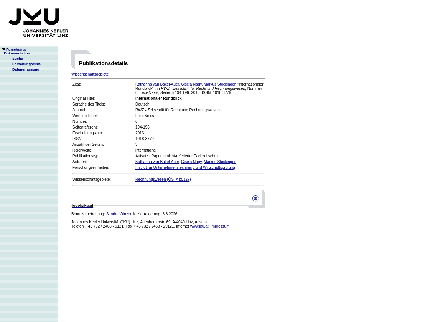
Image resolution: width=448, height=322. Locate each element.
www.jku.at (199, 226)
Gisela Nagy (191, 84)
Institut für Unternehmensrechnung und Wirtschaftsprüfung (185, 167)
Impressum (220, 226)
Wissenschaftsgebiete (90, 74)
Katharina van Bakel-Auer (157, 84)
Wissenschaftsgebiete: (91, 179)
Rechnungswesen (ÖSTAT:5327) (163, 179)
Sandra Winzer (119, 214)
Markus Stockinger (219, 84)
